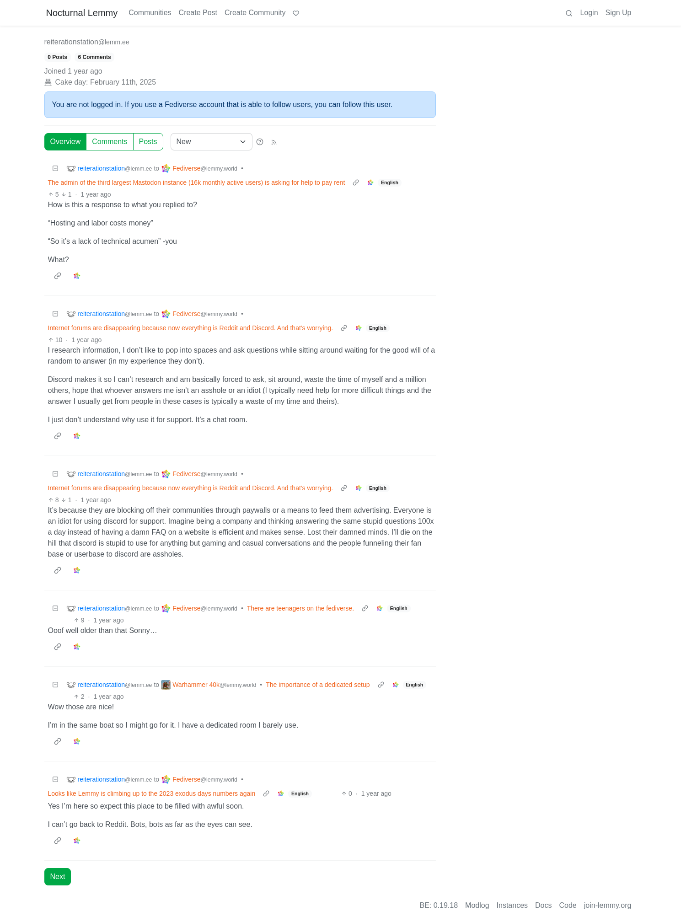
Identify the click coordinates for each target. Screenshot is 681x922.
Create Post (198, 12)
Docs (543, 905)
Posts (148, 141)
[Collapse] (55, 168)
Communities (150, 12)
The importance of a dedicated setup (318, 684)
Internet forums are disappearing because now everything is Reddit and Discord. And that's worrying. (190, 328)
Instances (512, 905)
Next (57, 876)
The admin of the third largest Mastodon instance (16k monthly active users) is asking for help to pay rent (196, 182)
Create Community (255, 12)
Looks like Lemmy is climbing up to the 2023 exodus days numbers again (152, 793)
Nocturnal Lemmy (82, 13)
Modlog (477, 905)
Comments (109, 141)
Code (568, 905)
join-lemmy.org (608, 905)
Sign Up (619, 12)
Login (589, 12)
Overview (65, 141)
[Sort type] (211, 141)
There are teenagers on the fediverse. (300, 608)
